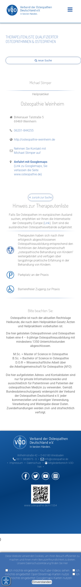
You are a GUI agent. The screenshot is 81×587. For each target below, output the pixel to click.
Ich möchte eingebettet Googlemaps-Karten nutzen (45, 576)
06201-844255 (24, 130)
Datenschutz (34, 462)
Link (47, 223)
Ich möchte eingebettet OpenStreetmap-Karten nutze (42, 572)
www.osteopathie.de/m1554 (40, 505)
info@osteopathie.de (54, 459)
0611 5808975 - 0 (25, 459)
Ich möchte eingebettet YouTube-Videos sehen (37, 570)
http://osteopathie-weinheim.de (34, 139)
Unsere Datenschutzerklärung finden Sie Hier (42, 563)
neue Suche (43, 60)
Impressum (16, 462)
